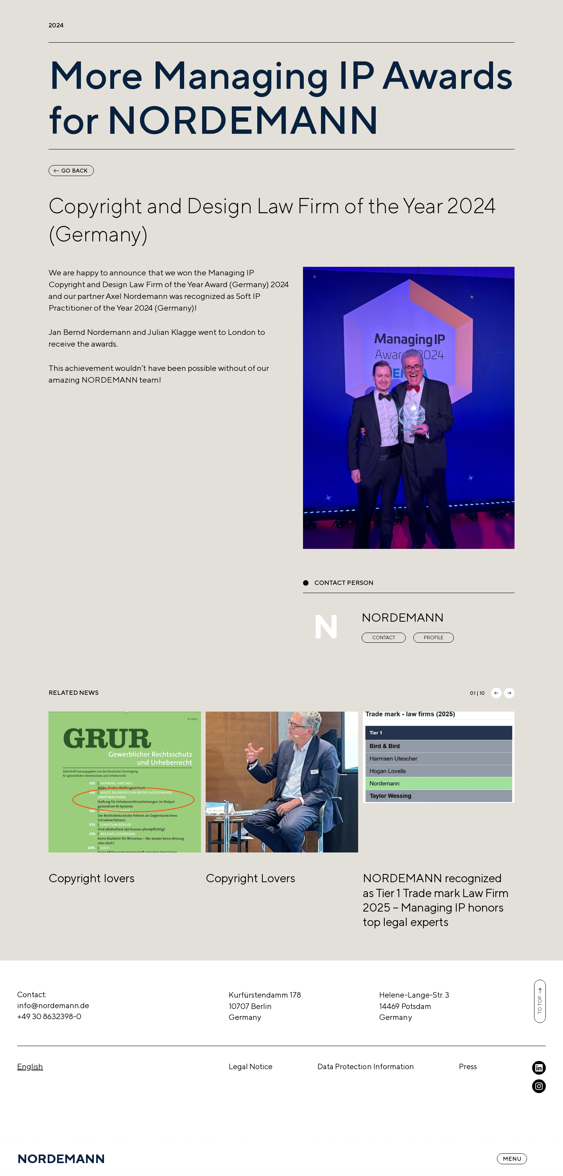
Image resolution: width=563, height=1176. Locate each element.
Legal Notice (251, 1066)
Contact (383, 637)
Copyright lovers (91, 878)
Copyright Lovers (250, 878)
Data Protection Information (365, 1066)
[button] (496, 693)
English (30, 1066)
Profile (433, 637)
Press (468, 1066)
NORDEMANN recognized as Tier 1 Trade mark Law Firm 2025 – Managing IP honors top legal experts (436, 900)
